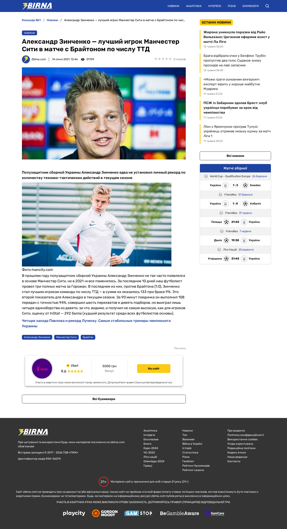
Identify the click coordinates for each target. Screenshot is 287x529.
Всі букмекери (103, 399)
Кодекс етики (236, 452)
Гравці (148, 465)
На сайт (153, 368)
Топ (184, 435)
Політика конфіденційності (245, 435)
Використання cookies (242, 439)
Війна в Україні (192, 443)
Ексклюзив (151, 439)
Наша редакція (237, 457)
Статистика (190, 452)
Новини (173, 6)
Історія (187, 448)
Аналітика (193, 6)
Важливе (188, 439)
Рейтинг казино (193, 470)
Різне (232, 6)
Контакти (233, 461)
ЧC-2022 (149, 452)
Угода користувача (240, 443)
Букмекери (251, 6)
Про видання (236, 430)
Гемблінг (188, 461)
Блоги (147, 443)
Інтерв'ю (214, 6)
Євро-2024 (151, 448)
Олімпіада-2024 (154, 461)
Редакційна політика (241, 448)
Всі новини (235, 156)
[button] (267, 6)
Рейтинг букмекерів (196, 465)
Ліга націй (150, 457)
